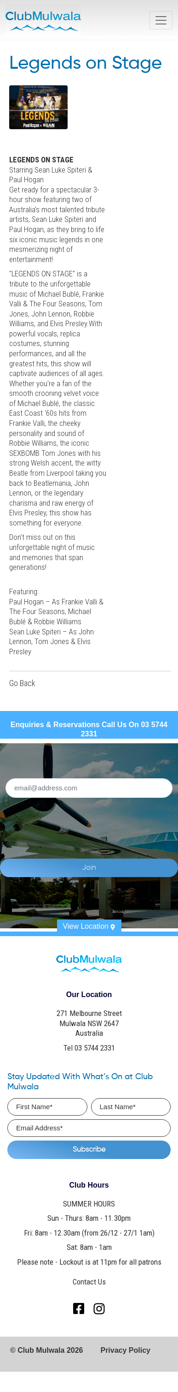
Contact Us (89, 1281)
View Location (89, 926)
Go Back (22, 683)
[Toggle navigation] (160, 20)
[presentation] (89, 822)
